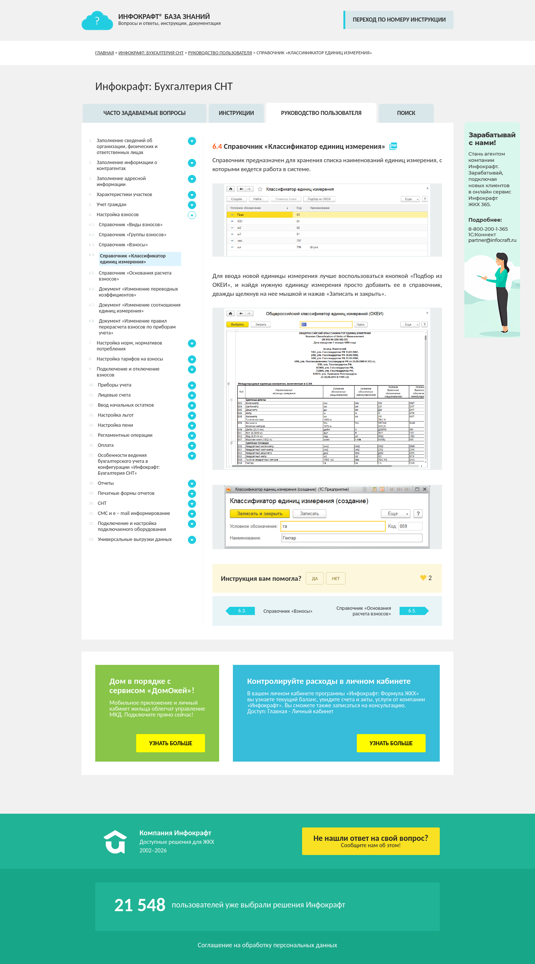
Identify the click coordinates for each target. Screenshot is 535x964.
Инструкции (236, 112)
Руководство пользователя (220, 52)
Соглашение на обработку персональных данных (267, 945)
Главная (104, 52)
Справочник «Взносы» (288, 611)
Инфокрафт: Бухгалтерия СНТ (151, 52)
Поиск (406, 112)
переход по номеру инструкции (399, 19)
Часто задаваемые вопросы (144, 112)
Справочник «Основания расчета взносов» (364, 611)
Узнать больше (170, 743)
